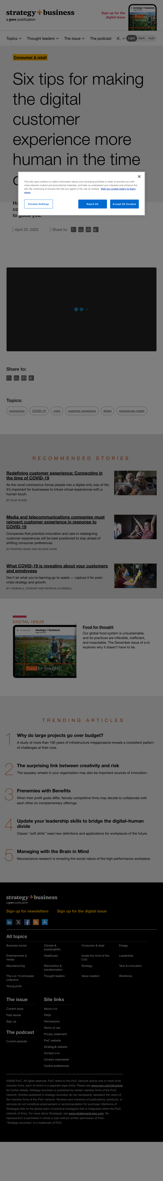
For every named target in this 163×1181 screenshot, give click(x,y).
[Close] (139, 176)
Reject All (92, 204)
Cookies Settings (38, 204)
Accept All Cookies (124, 204)
